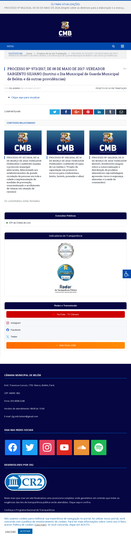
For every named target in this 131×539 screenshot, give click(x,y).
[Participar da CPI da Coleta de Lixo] (66, 222)
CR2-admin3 (14, 88)
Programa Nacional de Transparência (35, 509)
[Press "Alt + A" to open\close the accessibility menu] (127, 274)
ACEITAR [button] (25, 531)
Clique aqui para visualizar (25, 97)
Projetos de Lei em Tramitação (111, 88)
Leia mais (40, 524)
